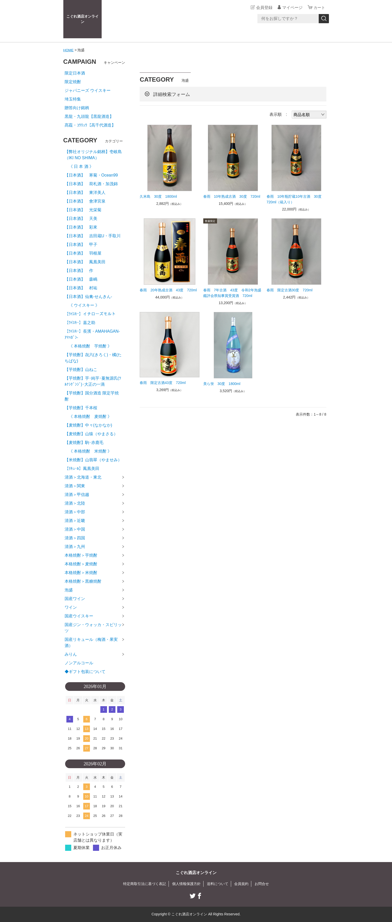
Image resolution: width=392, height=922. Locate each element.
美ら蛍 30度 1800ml (222, 384)
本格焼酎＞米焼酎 (81, 572)
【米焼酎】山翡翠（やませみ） (93, 460)
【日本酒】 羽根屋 (83, 253)
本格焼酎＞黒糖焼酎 (83, 581)
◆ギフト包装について (85, 671)
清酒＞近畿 (75, 520)
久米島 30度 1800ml (158, 196)
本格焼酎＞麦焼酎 (81, 564)
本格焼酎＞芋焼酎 (81, 555)
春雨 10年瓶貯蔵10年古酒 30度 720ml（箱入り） (296, 199)
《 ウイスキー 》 (82, 305)
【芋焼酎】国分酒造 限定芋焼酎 (92, 396)
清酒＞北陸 (75, 503)
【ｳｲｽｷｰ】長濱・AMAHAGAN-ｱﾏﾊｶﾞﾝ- (92, 334)
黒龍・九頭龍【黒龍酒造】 (89, 116)
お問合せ (262, 884)
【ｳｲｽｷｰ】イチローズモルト (90, 314)
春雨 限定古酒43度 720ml (163, 383)
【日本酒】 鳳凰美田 (85, 262)
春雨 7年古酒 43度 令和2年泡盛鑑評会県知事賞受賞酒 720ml (232, 293)
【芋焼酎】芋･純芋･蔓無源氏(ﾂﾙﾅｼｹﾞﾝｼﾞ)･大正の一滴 (93, 381)
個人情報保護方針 (186, 884)
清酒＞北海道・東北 (83, 477)
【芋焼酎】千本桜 (81, 408)
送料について (217, 884)
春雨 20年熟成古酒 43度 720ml (168, 290)
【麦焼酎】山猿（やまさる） (91, 434)
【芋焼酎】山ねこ (81, 369)
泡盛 (69, 590)
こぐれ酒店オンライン (82, 19)
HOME (68, 50)
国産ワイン (75, 598)
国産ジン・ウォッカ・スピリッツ (93, 627)
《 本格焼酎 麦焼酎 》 (88, 416)
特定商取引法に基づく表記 (144, 884)
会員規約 (241, 884)
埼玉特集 (73, 99)
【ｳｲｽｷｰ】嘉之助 (80, 322)
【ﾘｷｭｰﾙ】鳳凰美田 (82, 468)
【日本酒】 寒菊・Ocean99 (91, 175)
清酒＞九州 (75, 546)
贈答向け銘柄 (77, 108)
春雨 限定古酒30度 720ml (290, 290)
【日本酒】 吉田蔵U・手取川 (93, 236)
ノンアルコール (79, 663)
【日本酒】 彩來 (81, 227)
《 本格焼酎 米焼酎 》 (88, 451)
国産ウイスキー (79, 616)
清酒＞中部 (75, 512)
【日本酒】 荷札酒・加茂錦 (91, 184)
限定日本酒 (75, 73)
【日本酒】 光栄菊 (83, 210)
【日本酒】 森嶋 (81, 279)
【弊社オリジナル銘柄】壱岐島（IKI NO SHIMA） (93, 154)
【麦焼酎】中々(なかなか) (88, 425)
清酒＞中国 (75, 529)
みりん (71, 654)
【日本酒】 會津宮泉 (85, 201)
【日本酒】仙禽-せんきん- (88, 296)
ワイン (71, 607)
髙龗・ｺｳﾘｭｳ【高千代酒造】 (90, 125)
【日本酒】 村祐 (81, 288)
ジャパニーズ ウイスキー (88, 90)
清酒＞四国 (75, 538)
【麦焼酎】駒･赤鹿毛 (84, 442)
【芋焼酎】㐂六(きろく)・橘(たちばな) (93, 358)
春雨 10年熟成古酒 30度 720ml (231, 196)
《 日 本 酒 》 (79, 166)
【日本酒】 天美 (81, 218)
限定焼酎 (73, 82)
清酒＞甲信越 (77, 494)
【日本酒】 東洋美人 (85, 192)
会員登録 (263, 7)
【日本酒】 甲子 (81, 244)
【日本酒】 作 (81, 270)
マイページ (291, 7)
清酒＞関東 (75, 486)
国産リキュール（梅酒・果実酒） (91, 642)
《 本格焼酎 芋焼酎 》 (88, 346)
